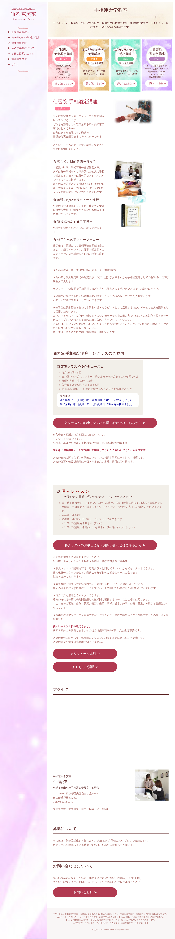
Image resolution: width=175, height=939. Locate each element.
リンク (15, 64)
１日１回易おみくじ (23, 53)
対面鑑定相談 (19, 43)
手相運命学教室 (20, 32)
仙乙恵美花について (23, 48)
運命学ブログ (19, 59)
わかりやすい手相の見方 (25, 37)
